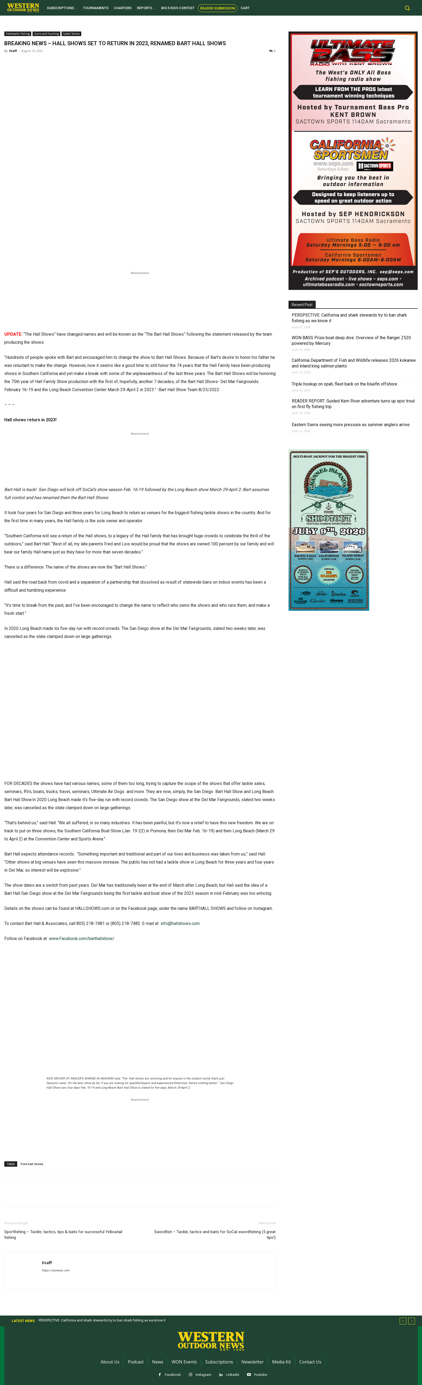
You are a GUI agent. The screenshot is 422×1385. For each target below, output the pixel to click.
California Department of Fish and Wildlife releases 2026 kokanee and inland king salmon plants (354, 363)
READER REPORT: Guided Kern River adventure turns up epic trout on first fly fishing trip (353, 403)
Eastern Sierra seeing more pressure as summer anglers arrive (351, 424)
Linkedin (232, 1375)
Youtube (260, 1375)
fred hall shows (32, 1164)
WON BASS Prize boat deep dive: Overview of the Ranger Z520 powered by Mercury (351, 340)
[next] (411, 1321)
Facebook (173, 1375)
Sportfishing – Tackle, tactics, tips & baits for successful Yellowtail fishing (63, 1234)
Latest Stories (71, 34)
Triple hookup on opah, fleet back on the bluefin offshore (344, 384)
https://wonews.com (55, 1270)
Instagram (203, 1375)
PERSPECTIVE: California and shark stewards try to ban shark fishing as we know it (349, 318)
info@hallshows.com (180, 923)
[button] (407, 8)
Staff (13, 51)
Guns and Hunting (46, 34)
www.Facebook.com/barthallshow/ (81, 938)
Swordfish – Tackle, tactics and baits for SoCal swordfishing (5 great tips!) (215, 1234)
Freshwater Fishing (18, 34)
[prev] (403, 1321)
